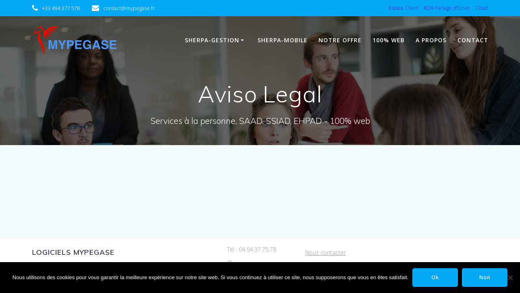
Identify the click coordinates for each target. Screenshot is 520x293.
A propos (431, 40)
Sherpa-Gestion (212, 40)
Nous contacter (325, 252)
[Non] (510, 277)
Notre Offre (340, 40)
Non (484, 277)
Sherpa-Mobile (283, 40)
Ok (435, 277)
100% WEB (389, 40)
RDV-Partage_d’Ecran (447, 7)
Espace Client (403, 7)
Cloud (481, 7)
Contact (472, 40)
